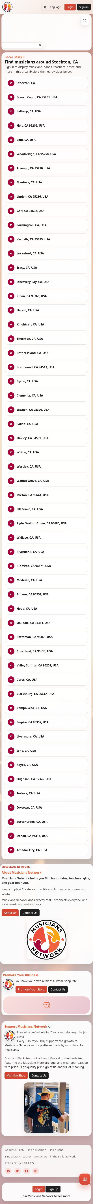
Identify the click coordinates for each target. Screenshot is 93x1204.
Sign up (83, 7)
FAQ (21, 1150)
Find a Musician (36, 1150)
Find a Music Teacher (18, 1156)
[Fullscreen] (84, 21)
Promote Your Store (31, 989)
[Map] (85, 1179)
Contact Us (30, 913)
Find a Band (56, 1150)
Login (70, 7)
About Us (10, 913)
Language (52, 7)
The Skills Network (64, 1156)
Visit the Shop (16, 1075)
